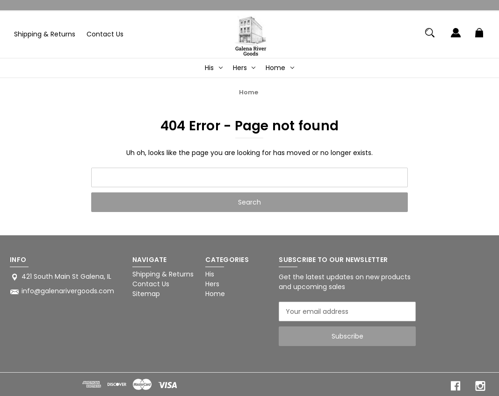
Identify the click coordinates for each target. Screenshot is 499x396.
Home (280, 67)
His (214, 67)
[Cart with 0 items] (479, 37)
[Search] (429, 37)
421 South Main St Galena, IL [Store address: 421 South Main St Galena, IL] (66, 276)
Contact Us (105, 34)
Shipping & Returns (44, 34)
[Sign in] (456, 37)
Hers (244, 67)
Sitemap (146, 293)
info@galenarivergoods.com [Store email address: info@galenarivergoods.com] (68, 291)
